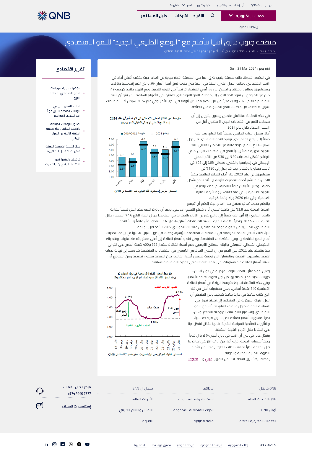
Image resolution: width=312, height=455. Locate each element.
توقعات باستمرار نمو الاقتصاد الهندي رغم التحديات (62, 162)
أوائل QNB (268, 410)
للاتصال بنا (140, 444)
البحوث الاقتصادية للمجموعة (193, 410)
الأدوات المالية (142, 399)
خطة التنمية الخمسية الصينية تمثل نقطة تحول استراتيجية (63, 149)
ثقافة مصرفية (204, 420)
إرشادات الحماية (248, 27)
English (174, 5)
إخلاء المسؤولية (238, 444)
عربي (208, 358)
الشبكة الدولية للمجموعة (196, 399)
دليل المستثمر (154, 15)
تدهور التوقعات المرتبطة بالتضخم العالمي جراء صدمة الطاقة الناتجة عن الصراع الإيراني (63, 131)
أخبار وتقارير (203, 5)
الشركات (182, 15)
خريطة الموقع (185, 444)
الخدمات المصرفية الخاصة (257, 420)
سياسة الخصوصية (211, 444)
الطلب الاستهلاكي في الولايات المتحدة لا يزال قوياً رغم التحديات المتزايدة (63, 110)
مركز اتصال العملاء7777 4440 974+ (63, 390)
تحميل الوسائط (162, 444)
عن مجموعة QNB (262, 5)
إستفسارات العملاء (63, 404)
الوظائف (208, 388)
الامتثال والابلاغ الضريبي (136, 410)
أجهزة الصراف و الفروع (230, 5)
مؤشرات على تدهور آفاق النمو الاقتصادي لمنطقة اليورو (65, 93)
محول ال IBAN (142, 388)
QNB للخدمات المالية (261, 399)
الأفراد (198, 15)
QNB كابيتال (267, 388)
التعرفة (147, 420)
